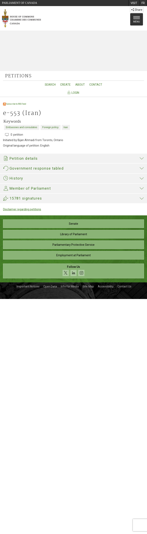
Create (65, 84)
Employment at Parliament (73, 490)
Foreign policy (50, 127)
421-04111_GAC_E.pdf (22, 307)
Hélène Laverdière (15, 358)
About (80, 84)
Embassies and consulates (21, 127)
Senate (73, 458)
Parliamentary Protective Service (73, 479)
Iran (66, 127)
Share (136, 9)
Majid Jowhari (35, 403)
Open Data (50, 521)
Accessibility (106, 521)
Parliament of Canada (19, 2)
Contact (95, 84)
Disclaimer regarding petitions (22, 444)
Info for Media (70, 521)
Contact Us (124, 521)
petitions (18, 76)
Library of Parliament (73, 469)
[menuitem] (133, 3)
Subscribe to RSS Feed (14, 104)
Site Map (88, 521)
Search (50, 84)
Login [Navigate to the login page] (73, 92)
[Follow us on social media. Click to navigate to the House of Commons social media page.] (73, 506)
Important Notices (28, 521)
